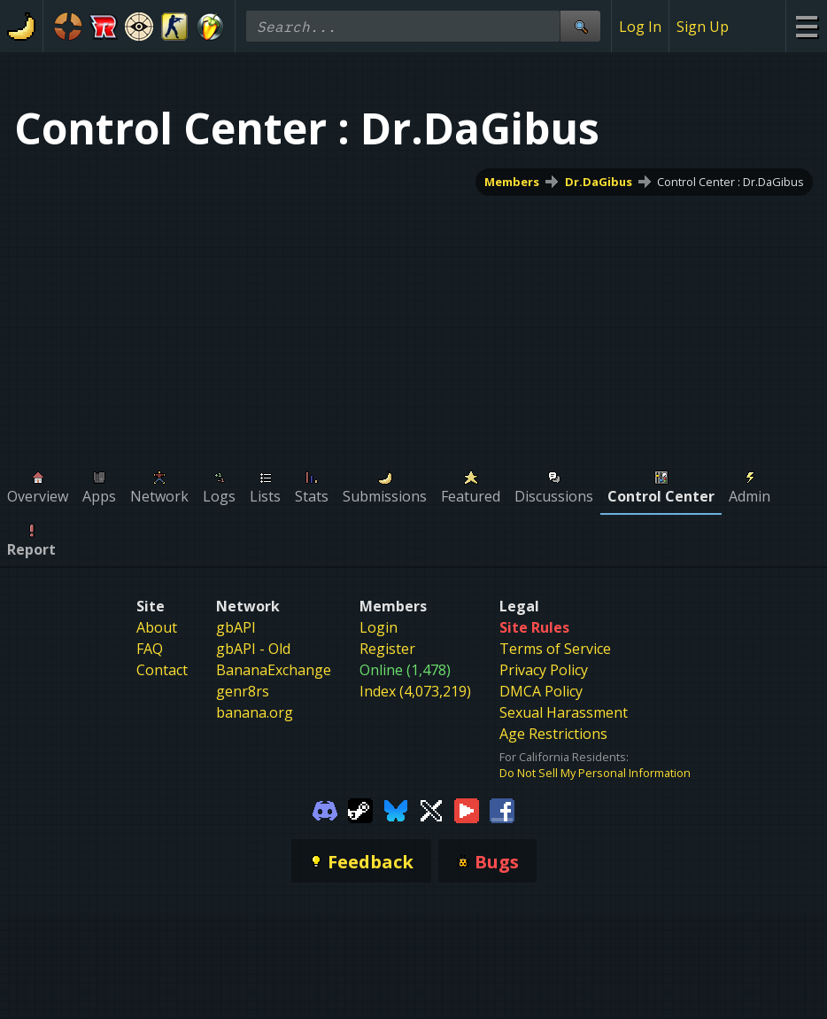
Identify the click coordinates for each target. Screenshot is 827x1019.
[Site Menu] (806, 26)
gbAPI (236, 627)
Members (511, 182)
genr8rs (242, 691)
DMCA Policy (541, 691)
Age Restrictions (553, 733)
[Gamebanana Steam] (360, 809)
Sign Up (702, 26)
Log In (640, 26)
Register (387, 648)
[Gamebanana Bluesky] (396, 809)
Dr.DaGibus (598, 182)
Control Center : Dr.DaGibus (730, 182)
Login (378, 627)
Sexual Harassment (563, 712)
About (156, 627)
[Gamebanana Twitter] (431, 809)
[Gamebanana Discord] (325, 809)
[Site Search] (580, 26)
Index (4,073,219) (415, 691)
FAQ (149, 648)
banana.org (254, 712)
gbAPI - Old (253, 648)
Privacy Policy (543, 670)
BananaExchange (273, 670)
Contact (162, 670)
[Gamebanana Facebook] (502, 809)
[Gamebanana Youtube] (466, 809)
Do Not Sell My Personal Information (595, 773)
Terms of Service (555, 648)
